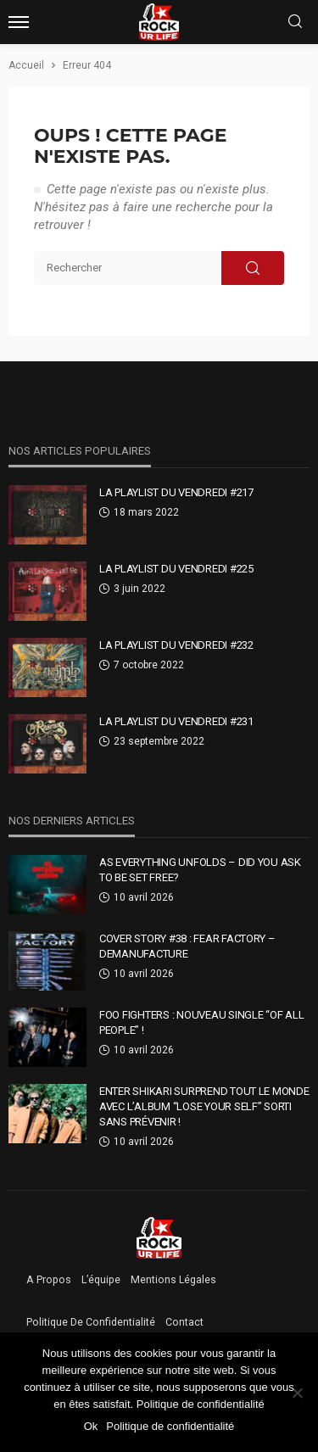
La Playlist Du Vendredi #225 (176, 568)
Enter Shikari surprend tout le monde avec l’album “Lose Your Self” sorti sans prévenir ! (204, 1106)
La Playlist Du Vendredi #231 (176, 721)
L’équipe (100, 1280)
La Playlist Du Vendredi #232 (176, 645)
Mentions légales (173, 1280)
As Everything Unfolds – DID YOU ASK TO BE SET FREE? (200, 870)
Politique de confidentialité (90, 1322)
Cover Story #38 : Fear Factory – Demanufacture (187, 946)
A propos (48, 1280)
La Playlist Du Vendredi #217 (176, 492)
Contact (184, 1322)
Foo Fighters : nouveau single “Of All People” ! (201, 1022)
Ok (91, 1426)
